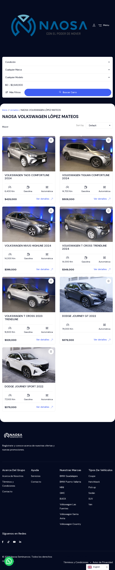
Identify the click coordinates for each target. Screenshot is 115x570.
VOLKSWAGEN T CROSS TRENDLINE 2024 (84, 247)
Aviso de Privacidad (103, 562)
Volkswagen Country (70, 524)
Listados (14, 110)
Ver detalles (44, 198)
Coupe (91, 476)
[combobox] (57, 62)
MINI (62, 487)
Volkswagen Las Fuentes (68, 506)
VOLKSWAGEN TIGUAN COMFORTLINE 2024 (86, 176)
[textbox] (57, 62)
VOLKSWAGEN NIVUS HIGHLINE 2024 (28, 245)
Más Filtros (13, 92)
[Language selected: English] (97, 567)
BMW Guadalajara (69, 476)
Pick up (92, 487)
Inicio (4, 110)
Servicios (35, 476)
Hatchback (94, 481)
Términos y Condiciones (8, 484)
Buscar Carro (68, 92)
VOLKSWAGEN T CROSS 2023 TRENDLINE (24, 317)
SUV (90, 498)
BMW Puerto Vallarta (70, 481)
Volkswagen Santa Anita (69, 516)
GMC (62, 493)
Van (90, 504)
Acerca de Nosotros (12, 476)
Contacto (7, 491)
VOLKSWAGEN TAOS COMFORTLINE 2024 (27, 176)
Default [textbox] (92, 125)
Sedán (91, 493)
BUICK (63, 498)
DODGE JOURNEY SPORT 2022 (24, 386)
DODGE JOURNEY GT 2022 (79, 316)
